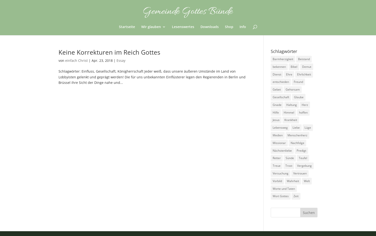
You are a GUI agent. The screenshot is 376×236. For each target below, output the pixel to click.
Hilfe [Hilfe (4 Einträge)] (276, 112)
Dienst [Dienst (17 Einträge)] (277, 74)
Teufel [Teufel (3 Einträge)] (303, 158)
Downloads (209, 27)
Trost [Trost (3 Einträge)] (288, 166)
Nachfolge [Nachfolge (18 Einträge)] (297, 143)
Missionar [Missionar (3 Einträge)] (279, 143)
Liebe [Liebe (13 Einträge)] (296, 128)
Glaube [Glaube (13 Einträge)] (299, 97)
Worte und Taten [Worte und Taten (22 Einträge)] (284, 189)
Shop (229, 27)
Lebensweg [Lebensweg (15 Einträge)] (280, 128)
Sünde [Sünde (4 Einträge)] (290, 158)
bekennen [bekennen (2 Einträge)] (279, 67)
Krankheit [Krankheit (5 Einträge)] (290, 120)
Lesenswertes (183, 27)
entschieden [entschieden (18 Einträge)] (281, 82)
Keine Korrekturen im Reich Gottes (109, 52)
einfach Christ (76, 60)
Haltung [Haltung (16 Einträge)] (291, 105)
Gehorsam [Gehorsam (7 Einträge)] (293, 89)
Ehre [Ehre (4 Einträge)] (289, 74)
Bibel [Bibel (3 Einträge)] (294, 67)
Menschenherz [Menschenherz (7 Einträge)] (297, 135)
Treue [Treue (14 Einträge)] (277, 166)
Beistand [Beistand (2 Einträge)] (304, 59)
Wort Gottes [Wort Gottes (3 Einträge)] (281, 196)
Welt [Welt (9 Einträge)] (307, 181)
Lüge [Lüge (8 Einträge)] (308, 128)
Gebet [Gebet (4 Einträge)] (277, 89)
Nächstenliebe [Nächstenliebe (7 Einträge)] (282, 151)
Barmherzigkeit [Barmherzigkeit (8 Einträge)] (283, 59)
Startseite (127, 27)
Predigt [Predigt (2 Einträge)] (301, 151)
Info (243, 27)
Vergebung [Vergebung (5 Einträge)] (304, 166)
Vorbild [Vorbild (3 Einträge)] (277, 181)
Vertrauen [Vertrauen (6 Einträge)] (300, 173)
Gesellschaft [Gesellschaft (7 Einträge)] (281, 97)
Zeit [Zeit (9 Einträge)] (296, 196)
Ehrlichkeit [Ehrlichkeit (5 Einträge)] (304, 74)
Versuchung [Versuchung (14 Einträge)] (280, 173)
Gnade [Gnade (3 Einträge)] (277, 105)
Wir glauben (151, 27)
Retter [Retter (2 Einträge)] (277, 158)
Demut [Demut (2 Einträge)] (306, 67)
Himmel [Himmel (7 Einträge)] (289, 112)
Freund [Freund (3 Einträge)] (298, 82)
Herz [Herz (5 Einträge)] (305, 105)
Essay (121, 60)
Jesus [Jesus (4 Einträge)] (276, 120)
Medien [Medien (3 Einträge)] (278, 135)
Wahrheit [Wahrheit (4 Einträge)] (293, 181)
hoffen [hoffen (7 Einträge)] (303, 112)
